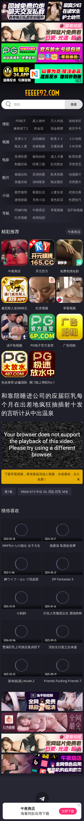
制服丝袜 (21, 164)
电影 (5, 159)
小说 (5, 195)
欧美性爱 (75, 156)
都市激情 (21, 192)
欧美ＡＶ (57, 138)
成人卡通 (57, 156)
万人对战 (57, 121)
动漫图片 (75, 174)
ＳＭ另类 (75, 146)
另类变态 (75, 164)
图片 (5, 177)
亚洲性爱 (21, 156)
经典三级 (38, 164)
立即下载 (68, 811)
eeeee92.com (42, 93)
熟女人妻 (21, 146)
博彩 (5, 124)
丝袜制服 (38, 146)
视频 (5, 141)
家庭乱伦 (38, 192)
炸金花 (38, 128)
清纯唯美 (38, 182)
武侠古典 (75, 192)
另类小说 (38, 200)
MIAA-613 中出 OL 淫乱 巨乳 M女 (44, 491)
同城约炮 (21, 210)
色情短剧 (38, 217)
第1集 (8, 491)
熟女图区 (57, 182)
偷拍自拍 (38, 156)
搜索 (74, 104)
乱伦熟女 (57, 164)
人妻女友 (57, 192)
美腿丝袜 (21, 182)
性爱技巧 (75, 200)
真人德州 (38, 121)
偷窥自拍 (21, 174)
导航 (5, 213)
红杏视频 (21, 217)
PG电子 (20, 121)
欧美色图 (57, 174)
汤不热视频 (75, 210)
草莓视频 (57, 210)
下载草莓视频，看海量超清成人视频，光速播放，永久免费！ (42, 477)
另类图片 (75, 182)
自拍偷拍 (38, 138)
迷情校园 (21, 200)
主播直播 (57, 146)
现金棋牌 (57, 128)
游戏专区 (75, 121)
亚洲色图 (38, 174)
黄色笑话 (57, 200)
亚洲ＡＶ (21, 138)
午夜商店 (38, 210)
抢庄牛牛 (75, 128)
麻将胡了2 (21, 128)
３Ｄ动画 (75, 138)
